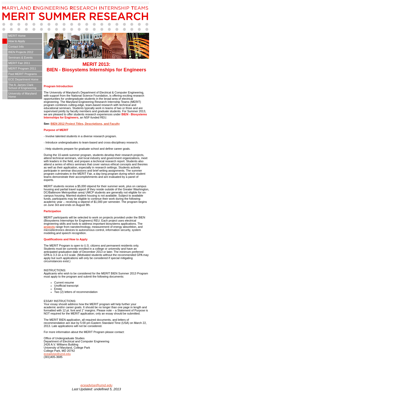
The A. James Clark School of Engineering (22, 86)
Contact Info (16, 46)
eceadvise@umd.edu (57, 353)
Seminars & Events (20, 57)
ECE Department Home (23, 79)
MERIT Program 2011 (22, 68)
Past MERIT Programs (22, 74)
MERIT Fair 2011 (19, 63)
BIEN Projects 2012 (20, 52)
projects (49, 226)
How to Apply (16, 41)
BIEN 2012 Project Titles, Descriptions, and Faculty (85, 123)
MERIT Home (17, 35)
